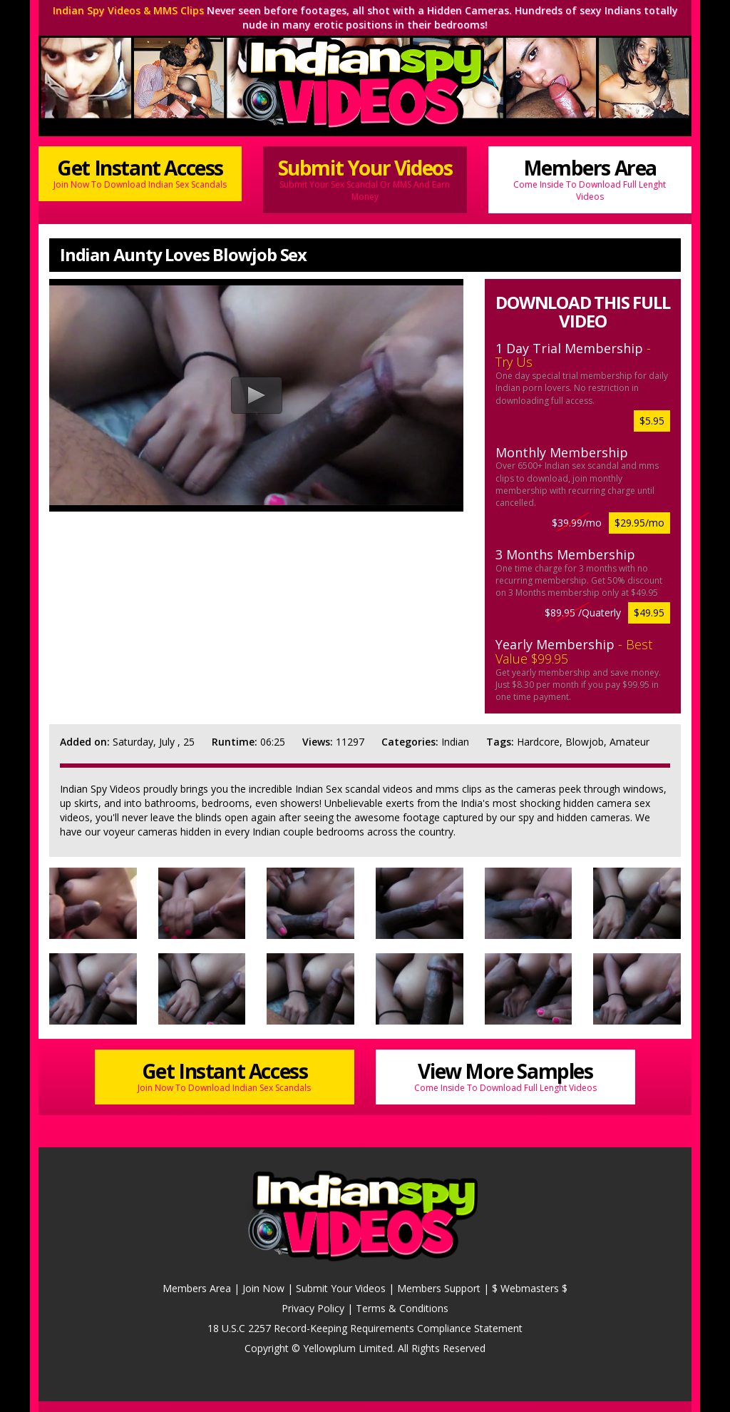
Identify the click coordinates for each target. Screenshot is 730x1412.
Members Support (438, 1288)
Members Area (590, 178)
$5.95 (651, 420)
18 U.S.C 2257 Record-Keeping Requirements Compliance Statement (365, 1328)
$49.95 (649, 612)
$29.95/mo (639, 522)
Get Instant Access (140, 172)
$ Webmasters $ (529, 1288)
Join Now (263, 1288)
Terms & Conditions (402, 1308)
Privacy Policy (313, 1308)
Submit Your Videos (365, 178)
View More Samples (505, 1075)
